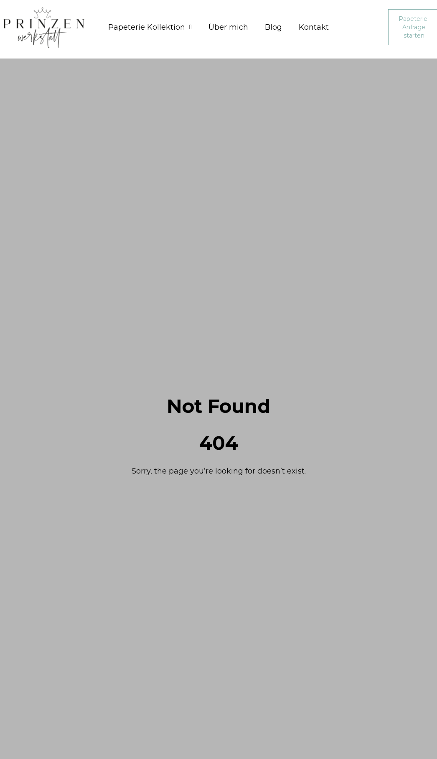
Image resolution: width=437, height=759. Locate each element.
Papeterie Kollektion (150, 27)
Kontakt (314, 27)
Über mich (228, 27)
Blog (273, 27)
